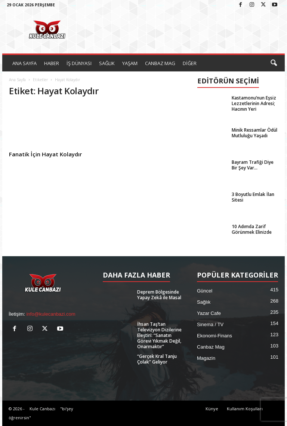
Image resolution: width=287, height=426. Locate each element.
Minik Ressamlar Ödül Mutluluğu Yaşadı (254, 133)
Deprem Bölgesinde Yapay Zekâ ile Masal (159, 295)
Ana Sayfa (17, 79)
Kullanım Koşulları (245, 408)
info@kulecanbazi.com (51, 314)
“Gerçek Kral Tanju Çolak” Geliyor (157, 359)
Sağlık (203, 302)
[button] (273, 63)
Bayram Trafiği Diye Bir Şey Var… (253, 165)
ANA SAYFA (24, 63)
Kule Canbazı (42, 408)
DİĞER (190, 63)
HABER (51, 63)
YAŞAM (130, 63)
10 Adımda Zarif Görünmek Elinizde (252, 229)
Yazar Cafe (209, 313)
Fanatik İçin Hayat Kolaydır (45, 154)
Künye (212, 408)
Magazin (206, 358)
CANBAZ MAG (160, 63)
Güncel (204, 291)
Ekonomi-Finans (214, 335)
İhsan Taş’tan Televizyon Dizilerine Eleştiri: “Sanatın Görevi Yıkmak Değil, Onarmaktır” (159, 335)
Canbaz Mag (211, 347)
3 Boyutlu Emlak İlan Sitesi (253, 197)
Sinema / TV (210, 324)
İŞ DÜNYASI (79, 63)
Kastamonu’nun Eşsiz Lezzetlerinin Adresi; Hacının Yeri (254, 103)
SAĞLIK (107, 63)
